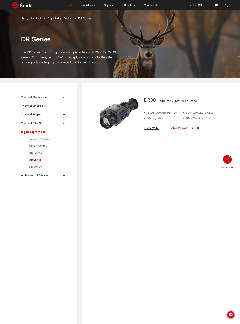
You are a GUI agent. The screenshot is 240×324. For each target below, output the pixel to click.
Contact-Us (151, 5)
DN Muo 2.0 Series (41, 140)
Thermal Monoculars (34, 97)
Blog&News (88, 5)
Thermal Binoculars (33, 105)
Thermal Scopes (31, 114)
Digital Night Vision (59, 18)
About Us (129, 5)
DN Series (35, 167)
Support (109, 5)
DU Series (35, 153)
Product (67, 5)
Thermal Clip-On (31, 123)
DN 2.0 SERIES (38, 146)
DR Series (84, 18)
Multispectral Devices (34, 175)
